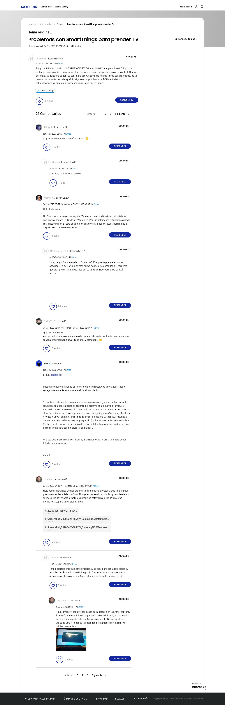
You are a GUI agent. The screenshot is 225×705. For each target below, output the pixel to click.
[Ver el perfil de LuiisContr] (48, 479)
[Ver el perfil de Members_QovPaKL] (59, 251)
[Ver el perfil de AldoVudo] (48, 127)
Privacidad (101, 699)
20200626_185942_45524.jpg (63, 510)
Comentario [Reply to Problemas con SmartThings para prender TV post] (126, 100)
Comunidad (46, 6)
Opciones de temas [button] (184, 39)
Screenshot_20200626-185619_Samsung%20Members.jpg (79, 519)
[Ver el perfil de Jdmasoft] (54, 557)
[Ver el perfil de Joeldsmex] (41, 58)
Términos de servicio (74, 699)
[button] (133, 57)
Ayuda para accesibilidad (39, 699)
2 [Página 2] (105, 114)
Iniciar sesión (185, 6)
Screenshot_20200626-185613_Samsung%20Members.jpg (79, 527)
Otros (60, 63)
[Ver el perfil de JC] (49, 363)
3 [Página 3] (110, 114)
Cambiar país (140, 698)
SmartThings (48, 90)
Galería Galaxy (61, 6)
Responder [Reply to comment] (120, 146)
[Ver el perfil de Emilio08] (48, 321)
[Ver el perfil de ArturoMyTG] (49, 198)
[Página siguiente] (122, 114)
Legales (119, 699)
